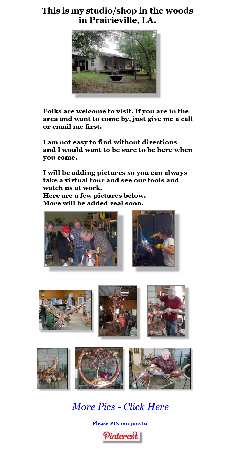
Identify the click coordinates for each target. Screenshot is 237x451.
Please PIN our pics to (120, 423)
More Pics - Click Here (120, 406)
